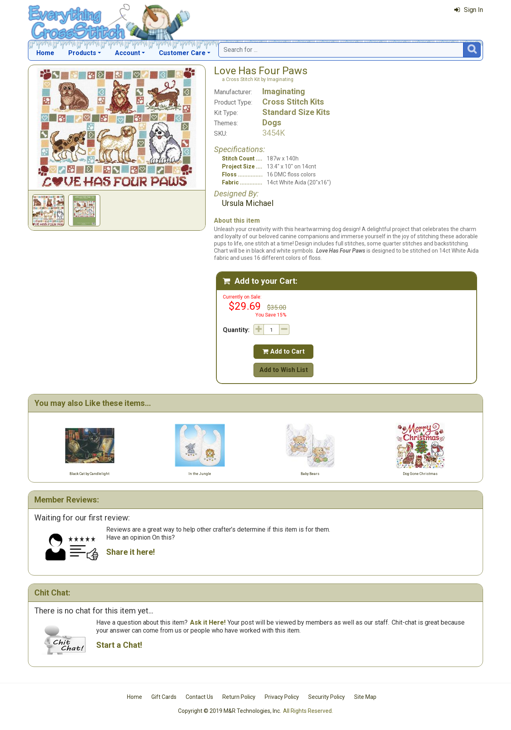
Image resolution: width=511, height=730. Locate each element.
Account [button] (127, 53)
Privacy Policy (282, 697)
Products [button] (82, 53)
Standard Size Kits (296, 112)
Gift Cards (163, 697)
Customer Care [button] (182, 53)
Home (45, 53)
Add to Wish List (283, 370)
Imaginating (283, 91)
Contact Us (199, 697)
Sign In (468, 10)
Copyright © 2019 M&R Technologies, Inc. (229, 711)
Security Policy (326, 697)
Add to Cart (283, 351)
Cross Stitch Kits (293, 102)
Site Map (365, 697)
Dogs (271, 122)
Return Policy (239, 697)
